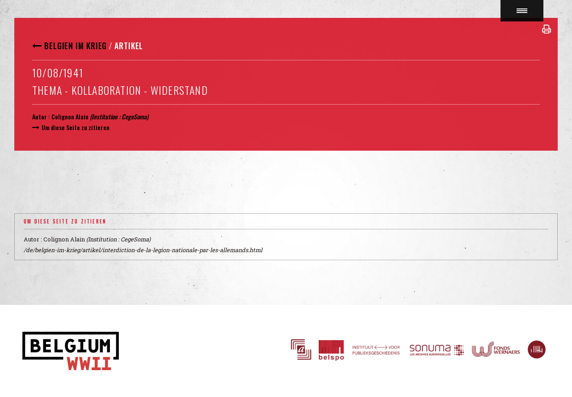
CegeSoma (134, 116)
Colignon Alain (69, 116)
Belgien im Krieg (75, 45)
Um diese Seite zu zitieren (75, 127)
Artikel (128, 45)
